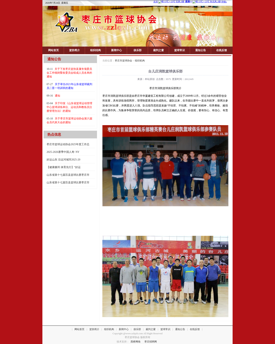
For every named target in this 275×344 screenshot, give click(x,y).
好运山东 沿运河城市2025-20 (63, 159)
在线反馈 (221, 50)
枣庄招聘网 (150, 341)
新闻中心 (116, 50)
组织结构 (95, 50)
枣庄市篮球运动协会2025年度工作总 (68, 144)
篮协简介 (74, 50)
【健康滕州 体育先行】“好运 (64, 167)
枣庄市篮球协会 (123, 60)
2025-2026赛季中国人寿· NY (63, 152)
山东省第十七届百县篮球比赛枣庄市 (68, 174)
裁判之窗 (158, 50)
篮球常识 (179, 50)
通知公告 (200, 50)
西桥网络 (136, 341)
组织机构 (140, 60)
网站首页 (53, 50)
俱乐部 (137, 50)
